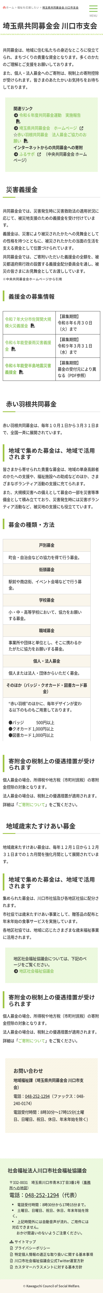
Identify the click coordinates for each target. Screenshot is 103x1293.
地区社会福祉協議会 (36, 971)
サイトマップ (22, 1241)
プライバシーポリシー (29, 1247)
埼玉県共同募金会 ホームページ (48, 128)
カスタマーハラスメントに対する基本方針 (45, 1266)
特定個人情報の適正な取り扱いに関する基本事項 (51, 1254)
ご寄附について (31, 805)
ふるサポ (27, 154)
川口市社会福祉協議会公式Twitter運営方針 (46, 1260)
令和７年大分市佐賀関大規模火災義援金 (28, 322)
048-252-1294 (37, 1096)
